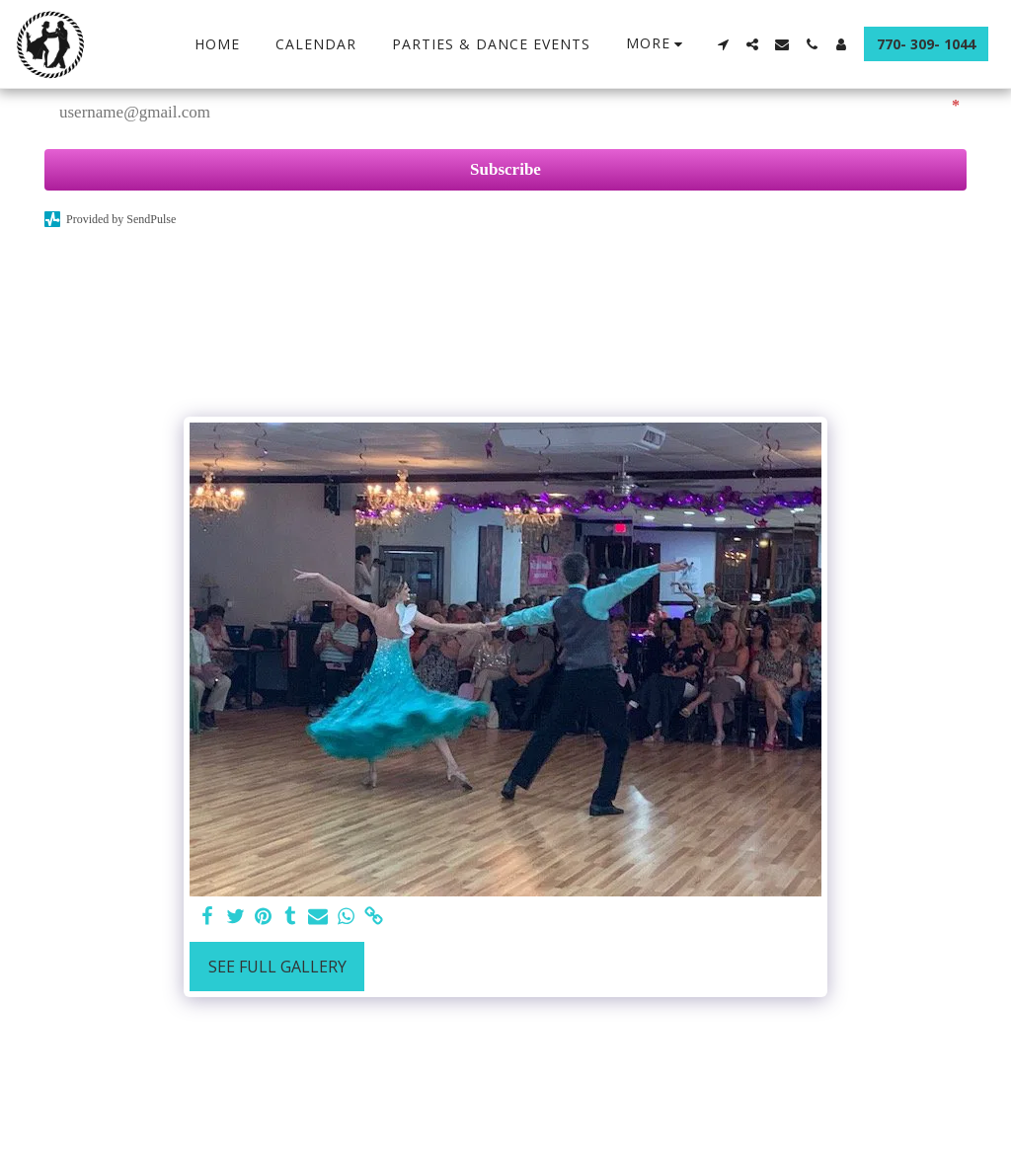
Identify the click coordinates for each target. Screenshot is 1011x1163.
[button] (723, 44)
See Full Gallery (277, 966)
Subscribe (505, 169)
